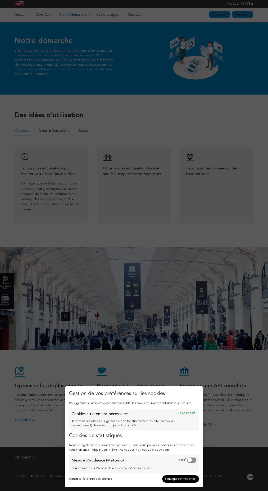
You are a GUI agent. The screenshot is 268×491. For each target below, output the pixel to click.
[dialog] (134, 436)
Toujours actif (186, 413)
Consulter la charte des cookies (90, 478)
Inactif (182, 460)
